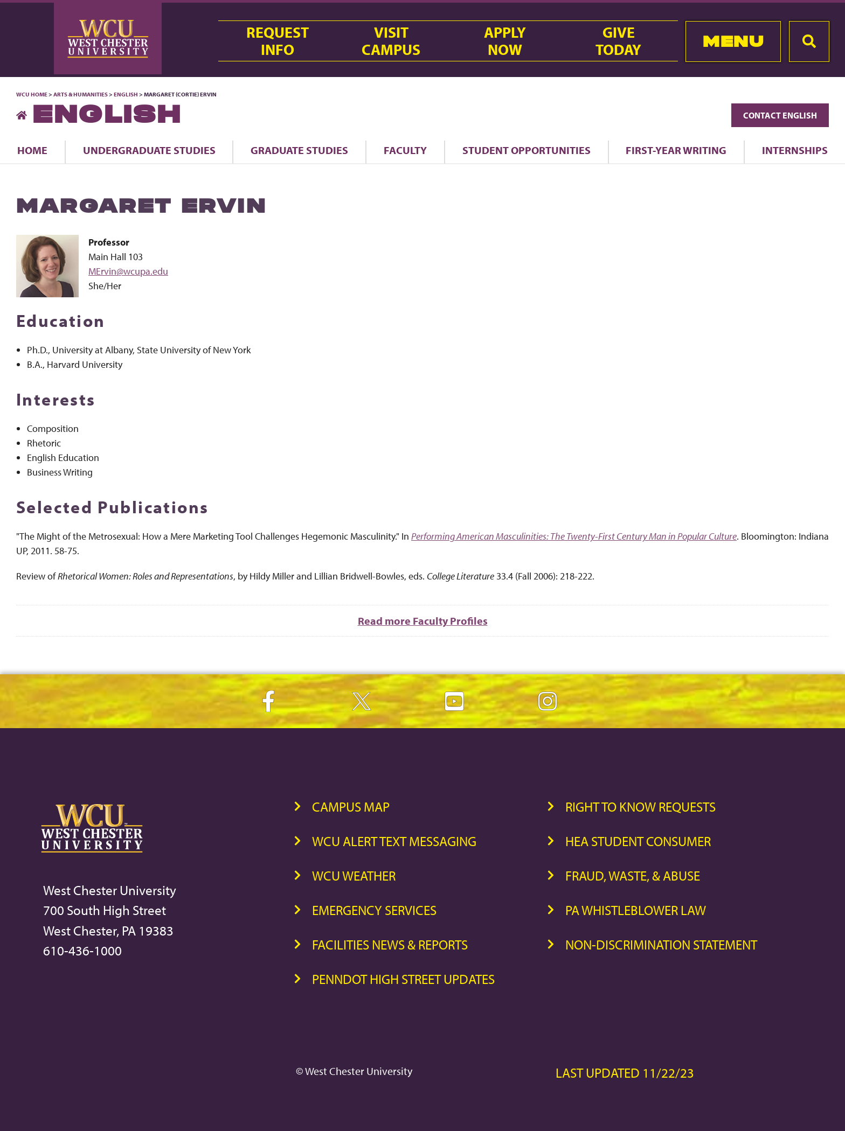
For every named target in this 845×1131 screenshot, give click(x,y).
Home (32, 150)
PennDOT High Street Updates (403, 979)
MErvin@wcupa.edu (128, 271)
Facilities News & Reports (390, 944)
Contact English (780, 115)
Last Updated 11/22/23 (625, 1072)
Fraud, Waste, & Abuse (632, 875)
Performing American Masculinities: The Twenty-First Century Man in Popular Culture (574, 536)
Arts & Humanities (80, 94)
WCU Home (31, 94)
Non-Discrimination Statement (661, 944)
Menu (733, 41)
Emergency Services (374, 910)
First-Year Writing (676, 150)
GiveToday (618, 41)
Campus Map (351, 806)
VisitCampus (391, 41)
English (126, 94)
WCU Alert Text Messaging (394, 841)
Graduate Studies (299, 150)
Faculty (405, 150)
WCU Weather (354, 875)
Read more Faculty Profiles (423, 620)
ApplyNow (505, 41)
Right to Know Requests (640, 806)
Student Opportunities (526, 150)
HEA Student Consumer (638, 841)
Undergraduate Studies (149, 150)
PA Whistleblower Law (635, 910)
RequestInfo (277, 41)
